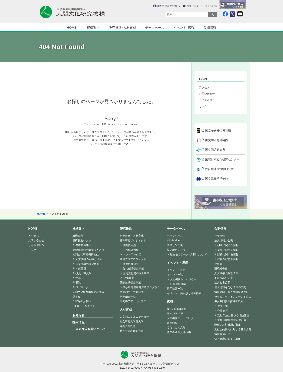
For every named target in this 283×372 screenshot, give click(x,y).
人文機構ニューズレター (181, 318)
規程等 (218, 263)
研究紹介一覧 (128, 296)
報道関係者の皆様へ (166, 6)
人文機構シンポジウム (183, 279)
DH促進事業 (127, 277)
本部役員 (80, 268)
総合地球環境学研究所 (219, 169)
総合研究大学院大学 (132, 321)
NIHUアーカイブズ (83, 305)
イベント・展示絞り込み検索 (184, 293)
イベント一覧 (175, 274)
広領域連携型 (131, 249)
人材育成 (126, 309)
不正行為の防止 (223, 277)
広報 (170, 301)
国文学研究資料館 (216, 140)
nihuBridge (173, 240)
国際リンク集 (175, 245)
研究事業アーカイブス (133, 301)
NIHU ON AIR (175, 313)
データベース (154, 27)
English (211, 6)
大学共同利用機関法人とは (88, 249)
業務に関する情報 (227, 249)
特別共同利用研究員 (132, 330)
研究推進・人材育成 (132, 235)
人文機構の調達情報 (226, 273)
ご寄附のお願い (81, 301)
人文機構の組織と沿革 (88, 259)
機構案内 (93, 27)
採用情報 (78, 322)
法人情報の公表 (223, 240)
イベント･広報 (183, 27)
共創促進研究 (131, 263)
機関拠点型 (129, 245)
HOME (72, 27)
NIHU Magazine (176, 308)
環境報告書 (221, 268)
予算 (78, 277)
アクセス (204, 87)
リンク (203, 106)
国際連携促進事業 (130, 282)
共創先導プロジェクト (133, 259)
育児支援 (222, 305)
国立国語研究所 (215, 149)
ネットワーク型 (132, 254)
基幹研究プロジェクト (133, 240)
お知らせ (78, 315)
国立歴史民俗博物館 (218, 130)
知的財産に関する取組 (227, 338)
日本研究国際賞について (89, 329)
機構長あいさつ (81, 240)
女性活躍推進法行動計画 (231, 320)
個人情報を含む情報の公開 (230, 287)
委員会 (76, 296)
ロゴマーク (82, 287)
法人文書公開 (222, 282)
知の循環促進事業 (133, 268)
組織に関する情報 (227, 245)
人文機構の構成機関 (87, 263)
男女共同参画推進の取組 (228, 301)
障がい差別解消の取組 (227, 324)
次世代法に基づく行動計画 (233, 315)
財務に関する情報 (227, 254)
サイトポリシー (208, 100)
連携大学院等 (128, 326)
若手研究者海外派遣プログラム (141, 287)
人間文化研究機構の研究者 (88, 291)
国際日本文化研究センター (222, 159)
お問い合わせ (192, 6)
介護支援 (222, 310)
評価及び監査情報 (227, 259)
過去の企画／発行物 (179, 332)
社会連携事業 (178, 284)
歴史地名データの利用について (188, 254)
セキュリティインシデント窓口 (232, 296)
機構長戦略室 (83, 245)
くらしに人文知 (176, 327)
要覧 (78, 282)
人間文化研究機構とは (85, 254)
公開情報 (209, 27)
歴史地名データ (176, 249)
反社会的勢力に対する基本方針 (232, 329)
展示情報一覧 (175, 288)
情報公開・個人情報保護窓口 (231, 291)
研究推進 (126, 228)
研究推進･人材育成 (122, 27)
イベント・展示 (177, 262)
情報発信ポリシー (224, 334)
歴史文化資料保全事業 (136, 273)
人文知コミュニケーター (134, 316)
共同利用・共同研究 (132, 291)
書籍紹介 (172, 322)
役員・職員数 (83, 273)
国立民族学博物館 (216, 178)
